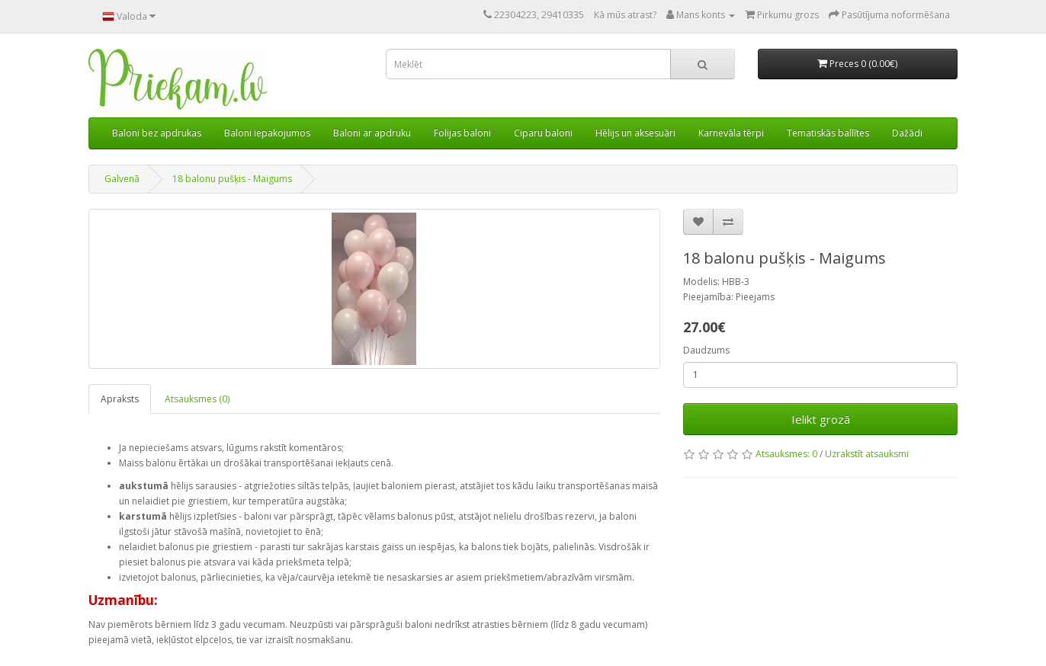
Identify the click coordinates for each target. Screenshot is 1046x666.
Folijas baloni (462, 132)
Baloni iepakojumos (267, 132)
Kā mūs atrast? (625, 14)
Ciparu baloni (543, 132)
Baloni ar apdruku (372, 132)
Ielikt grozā (820, 419)
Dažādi (907, 132)
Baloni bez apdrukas (156, 132)
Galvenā (122, 178)
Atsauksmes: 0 (786, 453)
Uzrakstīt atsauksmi (867, 453)
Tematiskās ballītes (828, 132)
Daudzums (706, 350)
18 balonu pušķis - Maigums (232, 178)
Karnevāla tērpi (731, 132)
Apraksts (120, 398)
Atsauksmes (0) (197, 398)
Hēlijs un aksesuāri (635, 132)
